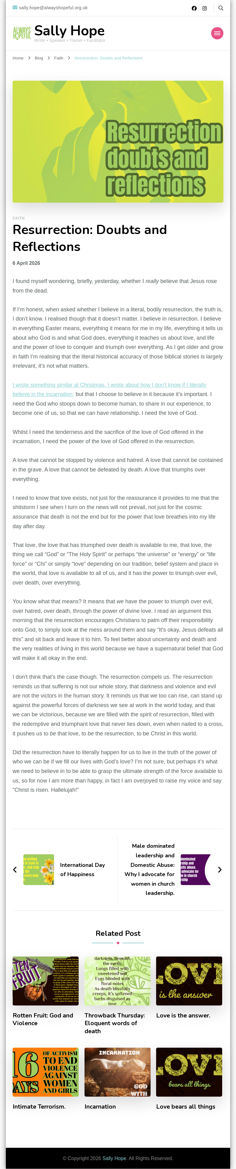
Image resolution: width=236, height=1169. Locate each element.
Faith (19, 218)
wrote (22, 385)
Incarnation (100, 1107)
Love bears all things (186, 1107)
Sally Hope (69, 31)
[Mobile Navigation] (217, 33)
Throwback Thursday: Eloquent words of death (116, 1024)
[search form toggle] (220, 8)
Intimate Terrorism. (40, 1107)
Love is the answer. (183, 1016)
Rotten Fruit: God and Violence (43, 1020)
